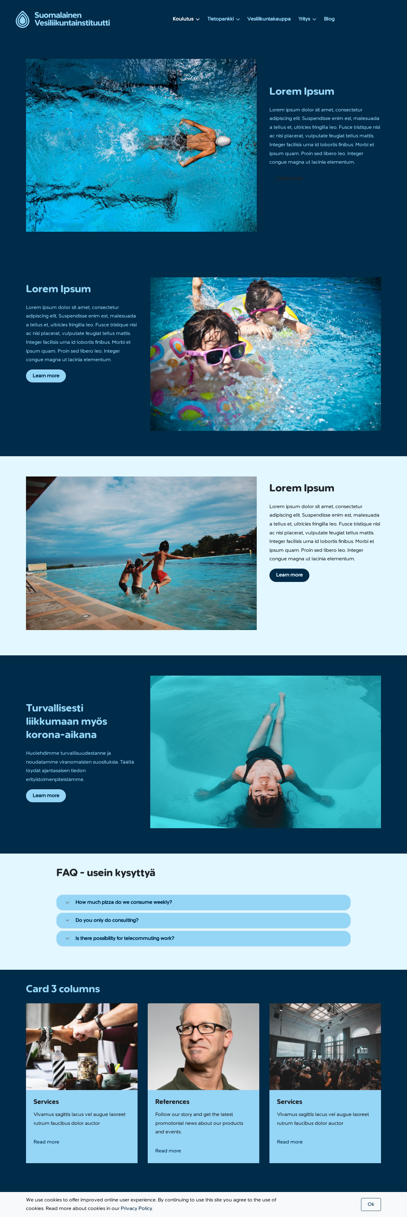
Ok (371, 1204)
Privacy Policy (136, 1208)
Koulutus (186, 19)
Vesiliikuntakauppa (269, 19)
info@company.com (125, 1135)
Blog (329, 19)
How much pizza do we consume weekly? (119, 902)
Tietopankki (223, 19)
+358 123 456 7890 (59, 1135)
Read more (46, 1064)
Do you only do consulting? (102, 920)
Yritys (307, 19)
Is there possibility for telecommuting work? (120, 938)
